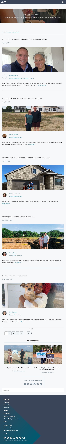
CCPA (5, 433)
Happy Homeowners (13, 32)
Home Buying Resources (11, 419)
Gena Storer (13, 253)
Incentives (7, 413)
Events (6, 410)
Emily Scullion (13, 135)
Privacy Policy (8, 425)
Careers (6, 402)
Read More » (42, 85)
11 (28, 333)
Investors (7, 408)
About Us (7, 399)
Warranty (6, 405)
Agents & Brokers (9, 416)
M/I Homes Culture (28, 78)
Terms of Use (8, 428)
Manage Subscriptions (11, 431)
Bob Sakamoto (13, 76)
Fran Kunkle (13, 312)
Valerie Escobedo (14, 194)
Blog (5, 422)
